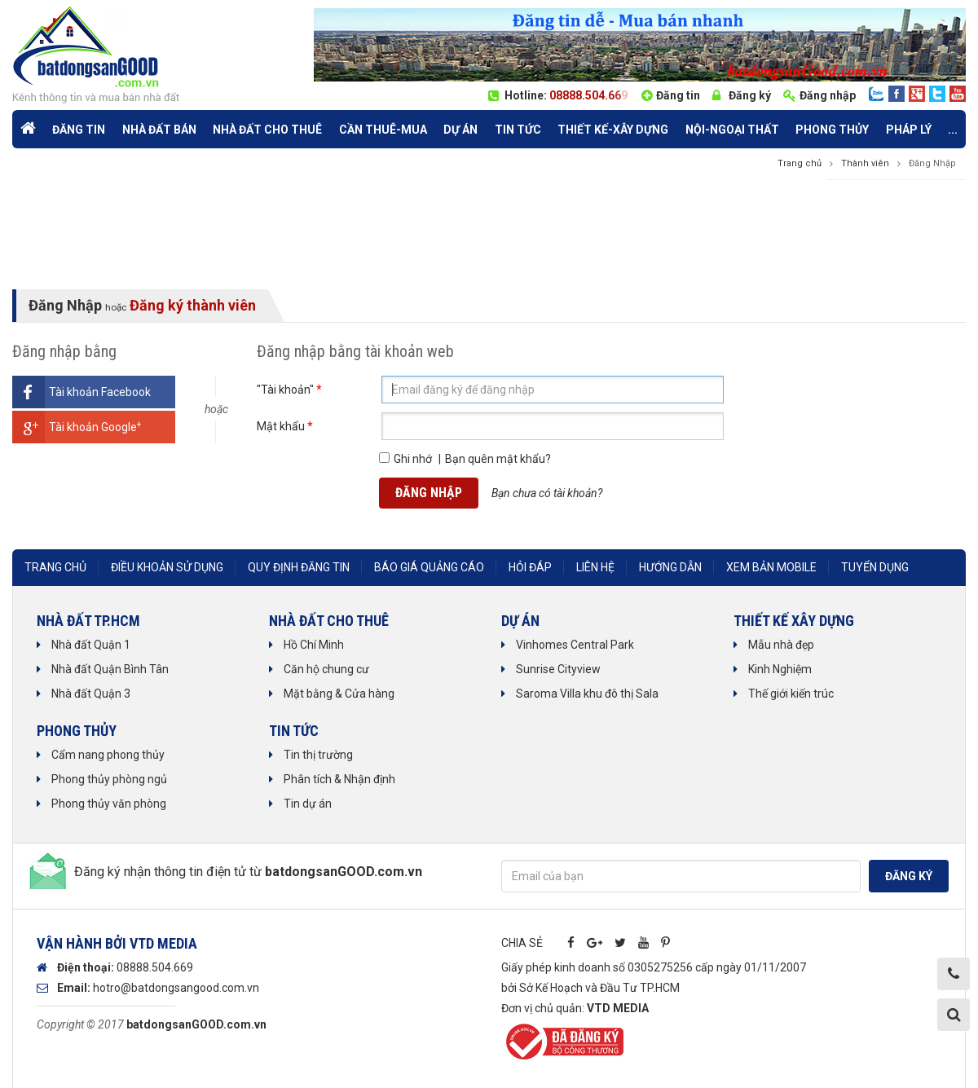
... (953, 129)
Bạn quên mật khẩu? (498, 458)
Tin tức (518, 129)
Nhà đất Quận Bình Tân (110, 669)
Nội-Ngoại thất (732, 129)
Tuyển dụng (875, 567)
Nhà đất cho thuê (267, 129)
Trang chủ (800, 163)
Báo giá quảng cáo (429, 567)
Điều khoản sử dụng (167, 567)
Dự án (460, 129)
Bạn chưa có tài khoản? (546, 493)
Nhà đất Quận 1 (90, 644)
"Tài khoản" (289, 389)
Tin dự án (308, 803)
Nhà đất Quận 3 (90, 693)
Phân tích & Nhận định (339, 779)
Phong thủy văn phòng (108, 803)
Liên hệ (595, 567)
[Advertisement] (489, 236)
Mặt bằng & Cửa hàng (339, 693)
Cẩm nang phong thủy (108, 754)
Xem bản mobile (771, 567)
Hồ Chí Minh (314, 644)
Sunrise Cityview (558, 669)
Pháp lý (909, 129)
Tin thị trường (318, 754)
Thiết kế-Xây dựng (612, 129)
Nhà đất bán (159, 129)
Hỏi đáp (530, 567)
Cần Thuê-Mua (383, 129)
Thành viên (865, 163)
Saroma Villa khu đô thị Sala (587, 693)
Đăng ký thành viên (193, 305)
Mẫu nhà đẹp (781, 644)
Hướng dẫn (670, 567)
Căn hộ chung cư (326, 669)
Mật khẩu (285, 426)
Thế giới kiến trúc (791, 693)
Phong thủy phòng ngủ (109, 779)
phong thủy (832, 129)
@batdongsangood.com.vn (190, 987)
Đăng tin (678, 95)
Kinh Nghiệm (780, 669)
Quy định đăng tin (299, 567)
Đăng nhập (828, 95)
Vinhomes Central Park (575, 644)
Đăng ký (750, 95)
